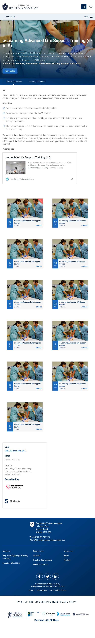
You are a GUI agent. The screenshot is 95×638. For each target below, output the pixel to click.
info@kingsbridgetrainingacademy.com (48, 543)
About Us (6, 554)
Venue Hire (66, 16)
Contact (67, 563)
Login (81, 6)
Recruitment (38, 554)
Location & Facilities (11, 566)
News (66, 559)
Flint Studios (59, 590)
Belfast (18, 228)
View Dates (10, 71)
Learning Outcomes (47, 83)
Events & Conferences (28, 16)
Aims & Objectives (17, 83)
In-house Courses (50, 16)
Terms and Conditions (58, 594)
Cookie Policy (42, 594)
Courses (8, 16)
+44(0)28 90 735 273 (40, 540)
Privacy (32, 594)
